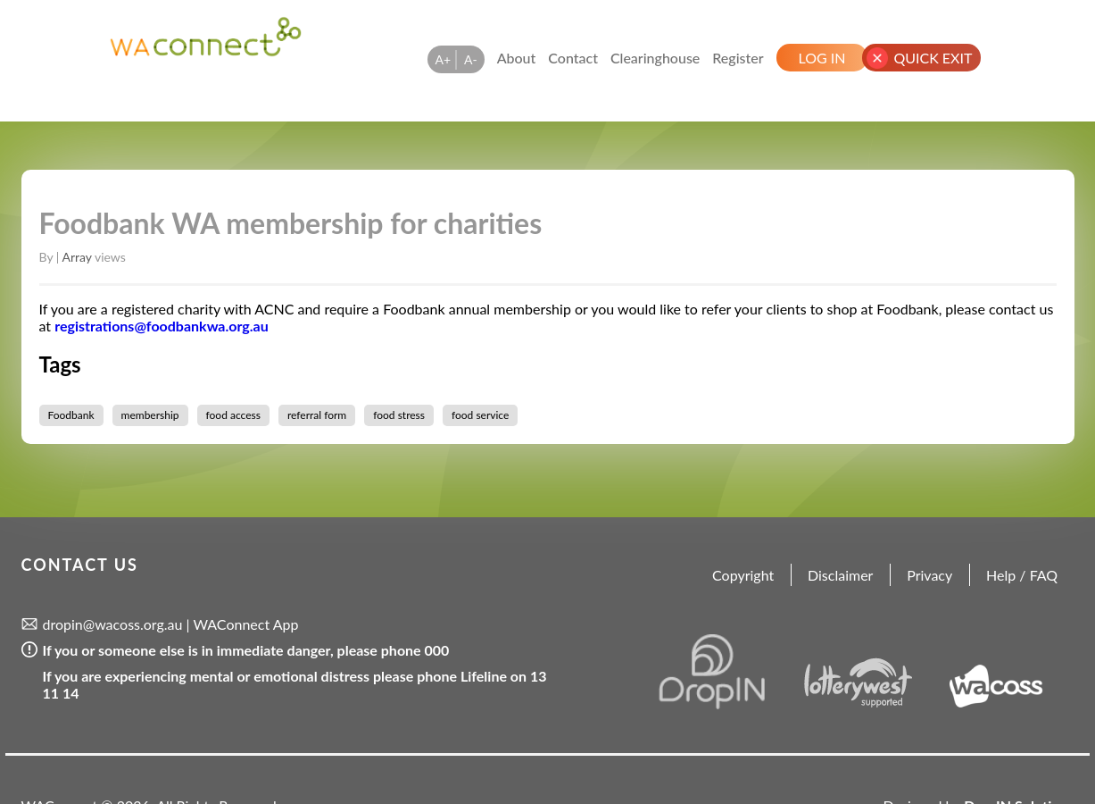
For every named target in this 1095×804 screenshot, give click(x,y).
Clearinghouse (655, 57)
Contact (573, 57)
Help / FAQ (1022, 574)
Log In (822, 57)
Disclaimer (840, 574)
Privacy (929, 574)
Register (737, 57)
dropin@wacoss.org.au (113, 624)
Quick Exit (932, 57)
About (516, 57)
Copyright (743, 574)
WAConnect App (245, 624)
